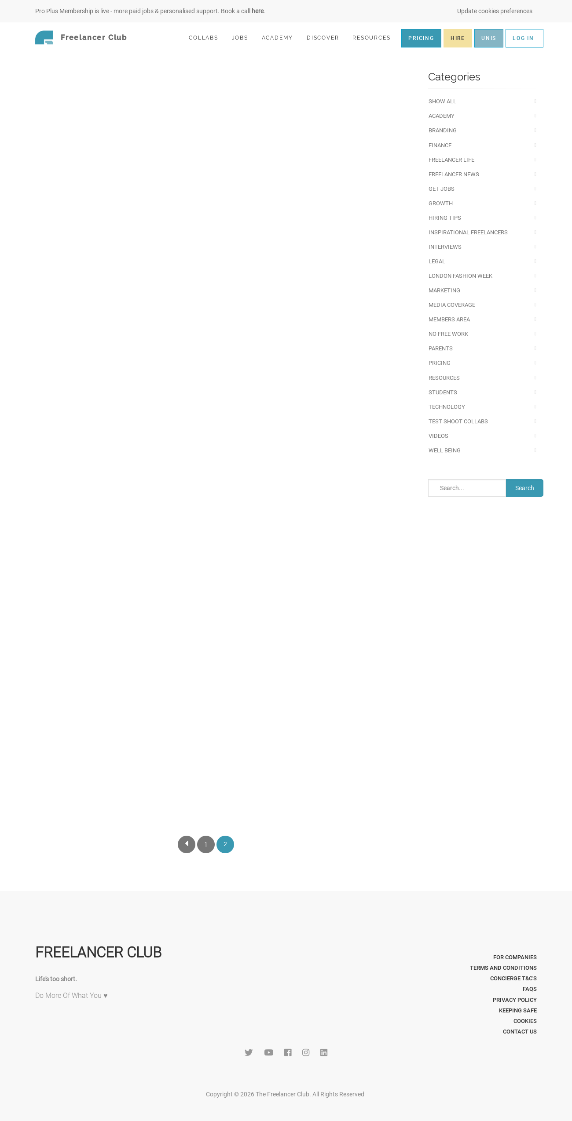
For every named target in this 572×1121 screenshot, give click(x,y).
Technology (447, 407)
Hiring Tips (445, 218)
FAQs (530, 989)
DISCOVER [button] (326, 37)
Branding (443, 130)
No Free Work (448, 334)
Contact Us (520, 1031)
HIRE (458, 38)
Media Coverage (452, 305)
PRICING (421, 38)
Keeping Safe (518, 1010)
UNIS (488, 38)
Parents (441, 348)
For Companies (515, 957)
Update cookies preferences (494, 11)
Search (524, 487)
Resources (444, 378)
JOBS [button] (244, 37)
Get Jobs (442, 189)
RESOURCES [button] (375, 37)
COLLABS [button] (207, 37)
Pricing (440, 363)
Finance (440, 145)
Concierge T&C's (513, 978)
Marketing (444, 290)
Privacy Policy (515, 1000)
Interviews (445, 247)
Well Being (445, 450)
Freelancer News (454, 174)
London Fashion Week (460, 276)
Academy (442, 116)
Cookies (525, 1021)
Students (443, 392)
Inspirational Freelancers (468, 232)
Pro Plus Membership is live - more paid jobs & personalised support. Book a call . (150, 11)
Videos (438, 436)
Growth (441, 203)
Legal (437, 261)
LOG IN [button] (523, 38)
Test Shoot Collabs (458, 421)
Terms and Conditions (503, 967)
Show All (442, 101)
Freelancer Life (451, 160)
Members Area (449, 319)
